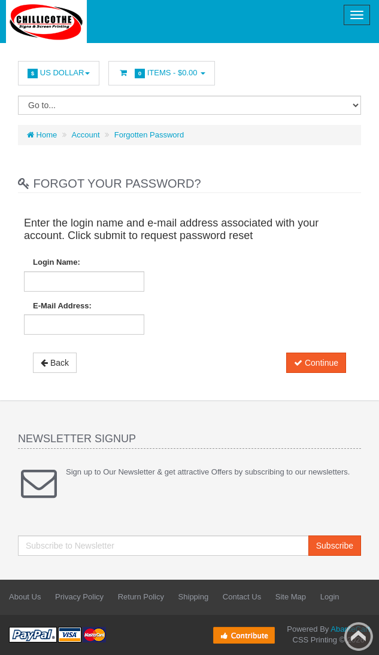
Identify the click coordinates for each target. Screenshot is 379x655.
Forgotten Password (149, 134)
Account (86, 134)
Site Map (290, 596)
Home (42, 134)
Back (55, 363)
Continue (316, 363)
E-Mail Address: (62, 305)
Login (329, 596)
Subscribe (334, 545)
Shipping (193, 596)
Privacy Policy (79, 596)
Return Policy (141, 596)
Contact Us (242, 596)
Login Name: (56, 262)
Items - (161, 73)
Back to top (358, 636)
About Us (25, 596)
